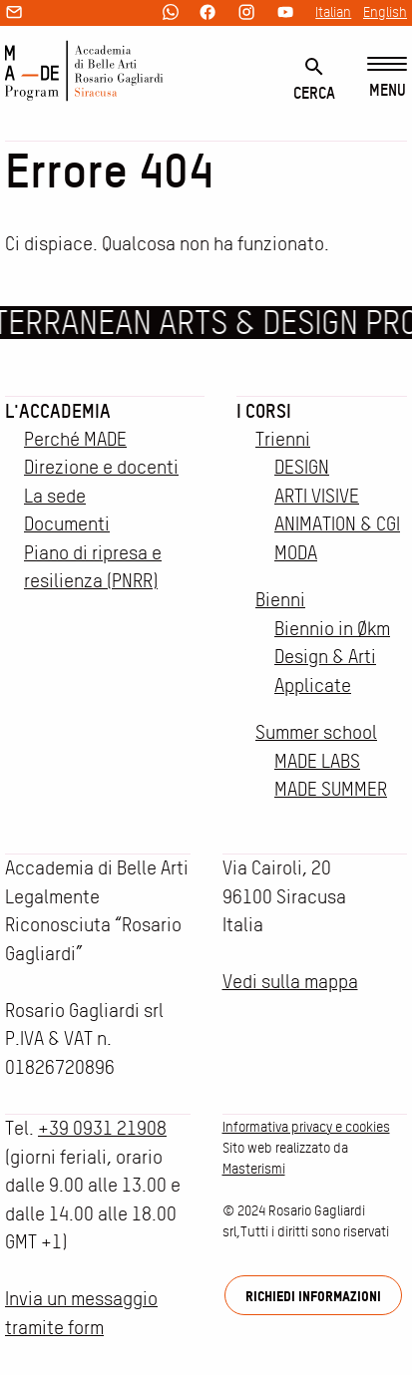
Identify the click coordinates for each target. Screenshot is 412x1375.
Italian (333, 12)
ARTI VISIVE (316, 496)
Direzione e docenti (101, 467)
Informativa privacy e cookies (306, 1127)
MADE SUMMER (330, 789)
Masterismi (253, 1169)
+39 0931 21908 (102, 1128)
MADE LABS (317, 761)
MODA (295, 552)
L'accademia (58, 411)
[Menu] (387, 78)
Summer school (316, 732)
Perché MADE (75, 439)
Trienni (282, 439)
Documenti (67, 524)
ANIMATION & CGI (337, 524)
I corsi (263, 411)
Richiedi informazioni (313, 1295)
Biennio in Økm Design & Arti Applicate (332, 657)
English (385, 12)
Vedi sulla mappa (290, 981)
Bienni (280, 599)
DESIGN (301, 467)
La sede (55, 496)
